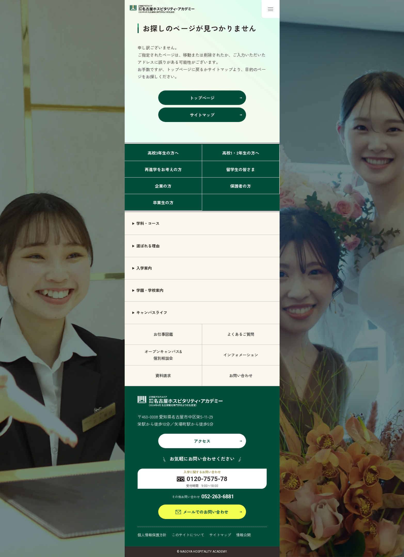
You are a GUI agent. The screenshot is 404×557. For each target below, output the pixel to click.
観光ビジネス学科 (305, 543)
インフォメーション (240, 354)
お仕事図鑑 (163, 334)
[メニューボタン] (271, 9)
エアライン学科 (303, 507)
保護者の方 (240, 186)
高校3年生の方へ (163, 153)
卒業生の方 (163, 202)
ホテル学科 (299, 483)
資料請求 (163, 375)
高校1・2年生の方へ (240, 153)
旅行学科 (297, 495)
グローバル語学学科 (307, 531)
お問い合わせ (240, 375)
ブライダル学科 (303, 471)
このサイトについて (188, 534)
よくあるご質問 (240, 334)
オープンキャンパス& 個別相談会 (163, 355)
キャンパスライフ (151, 312)
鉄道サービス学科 (305, 519)
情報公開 (243, 534)
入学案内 (144, 268)
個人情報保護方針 (152, 534)
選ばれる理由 (148, 245)
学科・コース (148, 223)
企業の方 (163, 186)
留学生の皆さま (240, 169)
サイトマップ (220, 534)
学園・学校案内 (149, 290)
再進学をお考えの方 (163, 169)
